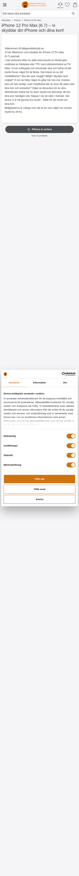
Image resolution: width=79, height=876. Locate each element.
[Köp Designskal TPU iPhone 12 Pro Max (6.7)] (14, 664)
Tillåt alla (39, 479)
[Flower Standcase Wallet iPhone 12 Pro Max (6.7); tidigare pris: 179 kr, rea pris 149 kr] (39, 233)
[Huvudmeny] (4, 4)
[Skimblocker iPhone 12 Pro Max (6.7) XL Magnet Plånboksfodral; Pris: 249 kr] (39, 167)
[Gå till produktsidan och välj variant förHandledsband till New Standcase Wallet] (39, 331)
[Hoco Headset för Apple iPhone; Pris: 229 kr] (39, 833)
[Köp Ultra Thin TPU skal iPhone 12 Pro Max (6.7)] (14, 531)
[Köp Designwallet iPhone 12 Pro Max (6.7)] (14, 598)
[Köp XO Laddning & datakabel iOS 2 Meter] (14, 864)
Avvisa (39, 499)
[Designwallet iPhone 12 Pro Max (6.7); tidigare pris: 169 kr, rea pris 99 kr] (39, 566)
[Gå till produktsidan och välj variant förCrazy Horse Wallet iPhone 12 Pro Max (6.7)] (65, 331)
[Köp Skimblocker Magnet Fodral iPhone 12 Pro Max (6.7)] (14, 198)
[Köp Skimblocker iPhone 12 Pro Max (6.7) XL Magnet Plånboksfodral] (39, 198)
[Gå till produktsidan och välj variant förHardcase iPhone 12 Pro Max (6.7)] (65, 531)
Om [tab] (65, 382)
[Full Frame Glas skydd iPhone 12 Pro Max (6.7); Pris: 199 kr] (65, 367)
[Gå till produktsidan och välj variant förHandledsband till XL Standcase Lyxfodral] (14, 264)
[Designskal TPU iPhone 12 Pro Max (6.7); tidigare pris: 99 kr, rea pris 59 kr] (14, 633)
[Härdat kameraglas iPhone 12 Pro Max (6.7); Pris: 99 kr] (14, 367)
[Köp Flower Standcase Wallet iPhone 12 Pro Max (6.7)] (39, 264)
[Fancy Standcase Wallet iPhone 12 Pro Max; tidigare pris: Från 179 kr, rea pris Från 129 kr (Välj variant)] (65, 233)
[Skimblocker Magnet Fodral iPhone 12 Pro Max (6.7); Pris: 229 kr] (14, 167)
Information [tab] (39, 382)
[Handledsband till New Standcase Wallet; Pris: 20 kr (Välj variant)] (39, 300)
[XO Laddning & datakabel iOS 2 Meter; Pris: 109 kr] (14, 833)
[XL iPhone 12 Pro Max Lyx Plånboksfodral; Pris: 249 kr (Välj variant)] (65, 167)
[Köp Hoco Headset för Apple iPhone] (39, 864)
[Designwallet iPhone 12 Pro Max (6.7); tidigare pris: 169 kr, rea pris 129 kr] (14, 566)
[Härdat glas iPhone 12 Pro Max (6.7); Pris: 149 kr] (39, 367)
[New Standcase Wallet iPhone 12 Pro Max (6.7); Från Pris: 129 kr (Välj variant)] (14, 300)
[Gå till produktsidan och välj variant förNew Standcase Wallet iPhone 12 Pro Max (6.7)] (14, 331)
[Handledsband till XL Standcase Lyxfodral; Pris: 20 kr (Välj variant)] (14, 233)
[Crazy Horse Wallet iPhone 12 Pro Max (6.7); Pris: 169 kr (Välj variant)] (65, 300)
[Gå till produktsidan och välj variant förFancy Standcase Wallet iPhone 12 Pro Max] (65, 264)
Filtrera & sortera (39, 129)
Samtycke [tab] (14, 382)
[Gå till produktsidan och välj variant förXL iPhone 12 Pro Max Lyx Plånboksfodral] (65, 198)
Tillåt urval (39, 489)
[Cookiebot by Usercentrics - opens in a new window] (61, 374)
